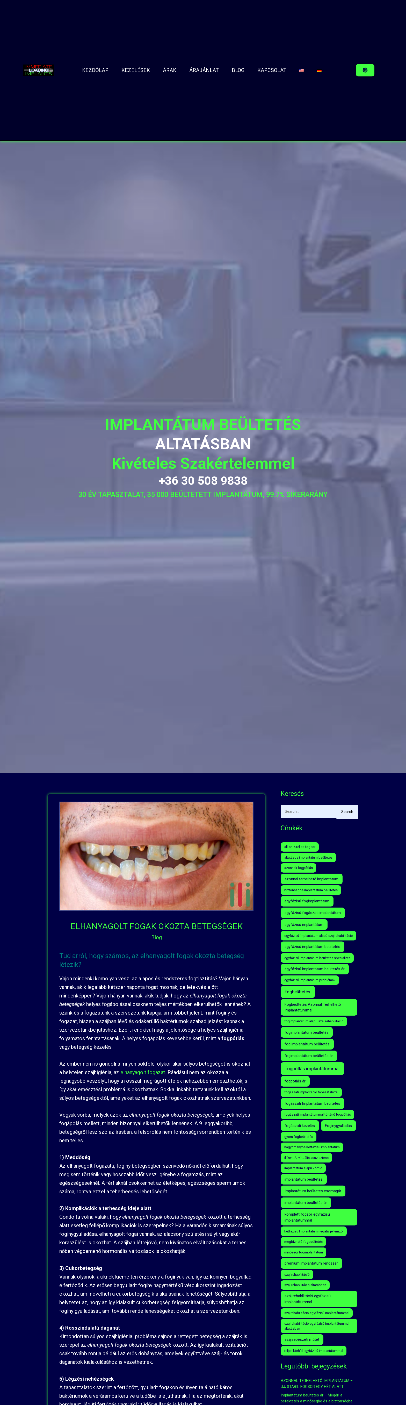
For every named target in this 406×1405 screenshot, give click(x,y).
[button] (365, 70)
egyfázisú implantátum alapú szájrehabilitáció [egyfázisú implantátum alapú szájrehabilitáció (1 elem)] (318, 936)
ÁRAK (169, 70)
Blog (156, 937)
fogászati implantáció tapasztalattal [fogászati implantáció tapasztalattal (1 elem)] (311, 1092)
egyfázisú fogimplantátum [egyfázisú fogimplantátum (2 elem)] (307, 901)
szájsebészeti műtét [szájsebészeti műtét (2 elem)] (302, 1339)
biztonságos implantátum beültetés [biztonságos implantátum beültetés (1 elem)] (311, 890)
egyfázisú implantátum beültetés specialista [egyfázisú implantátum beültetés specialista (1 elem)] (317, 958)
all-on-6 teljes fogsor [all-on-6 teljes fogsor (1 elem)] (299, 847)
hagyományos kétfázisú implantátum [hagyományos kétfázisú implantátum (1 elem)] (312, 1147)
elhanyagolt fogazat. (143, 1072)
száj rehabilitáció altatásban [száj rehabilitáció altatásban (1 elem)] (305, 1285)
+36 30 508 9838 (203, 481)
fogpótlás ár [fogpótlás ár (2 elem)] (295, 1081)
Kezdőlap (95, 70)
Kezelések (135, 70)
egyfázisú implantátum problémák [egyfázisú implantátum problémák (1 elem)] (310, 980)
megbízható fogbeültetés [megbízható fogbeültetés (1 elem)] (303, 1242)
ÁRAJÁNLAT (204, 70)
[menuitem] (301, 70)
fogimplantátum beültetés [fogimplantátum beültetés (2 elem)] (307, 1032)
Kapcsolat (271, 70)
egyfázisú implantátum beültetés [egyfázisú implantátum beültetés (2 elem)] (312, 946)
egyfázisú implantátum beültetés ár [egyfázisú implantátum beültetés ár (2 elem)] (315, 969)
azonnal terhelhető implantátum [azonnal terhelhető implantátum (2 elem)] (311, 879)
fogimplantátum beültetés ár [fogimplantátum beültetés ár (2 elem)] (309, 1055)
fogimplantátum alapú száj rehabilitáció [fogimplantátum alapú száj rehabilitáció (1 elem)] (314, 1021)
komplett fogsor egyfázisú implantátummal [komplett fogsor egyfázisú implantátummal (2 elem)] (307, 1217)
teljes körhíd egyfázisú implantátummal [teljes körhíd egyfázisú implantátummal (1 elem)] (313, 1351)
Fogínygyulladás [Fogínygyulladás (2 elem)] (338, 1125)
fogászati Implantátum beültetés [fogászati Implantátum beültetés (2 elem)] (312, 1103)
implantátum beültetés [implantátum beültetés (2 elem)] (304, 1179)
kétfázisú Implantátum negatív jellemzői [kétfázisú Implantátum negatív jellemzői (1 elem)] (313, 1231)
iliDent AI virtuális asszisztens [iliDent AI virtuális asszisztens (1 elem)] (306, 1158)
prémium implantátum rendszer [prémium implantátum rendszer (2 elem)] (311, 1263)
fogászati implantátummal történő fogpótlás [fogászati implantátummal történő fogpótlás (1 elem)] (317, 1114)
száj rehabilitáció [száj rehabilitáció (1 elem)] (297, 1274)
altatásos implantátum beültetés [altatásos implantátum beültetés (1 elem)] (308, 857)
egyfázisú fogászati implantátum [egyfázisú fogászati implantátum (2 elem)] (313, 912)
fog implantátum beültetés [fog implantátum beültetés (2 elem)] (307, 1044)
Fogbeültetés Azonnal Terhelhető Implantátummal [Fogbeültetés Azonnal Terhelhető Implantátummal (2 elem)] (313, 1007)
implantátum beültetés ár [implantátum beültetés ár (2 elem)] (306, 1202)
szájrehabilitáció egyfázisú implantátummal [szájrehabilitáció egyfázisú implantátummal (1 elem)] (316, 1313)
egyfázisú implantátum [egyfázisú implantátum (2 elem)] (304, 924)
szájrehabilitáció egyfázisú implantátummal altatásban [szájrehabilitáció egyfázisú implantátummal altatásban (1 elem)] (316, 1326)
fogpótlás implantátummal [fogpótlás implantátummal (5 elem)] (312, 1068)
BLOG (238, 70)
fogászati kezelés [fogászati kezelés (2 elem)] (300, 1125)
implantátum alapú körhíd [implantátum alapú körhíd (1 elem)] (303, 1168)
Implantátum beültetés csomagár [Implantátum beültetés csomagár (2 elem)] (313, 1191)
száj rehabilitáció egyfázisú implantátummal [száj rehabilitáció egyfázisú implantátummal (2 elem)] (308, 1299)
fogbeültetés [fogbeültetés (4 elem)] (297, 991)
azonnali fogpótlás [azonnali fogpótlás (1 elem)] (298, 868)
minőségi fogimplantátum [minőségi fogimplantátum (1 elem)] (303, 1252)
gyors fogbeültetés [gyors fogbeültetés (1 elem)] (298, 1137)
